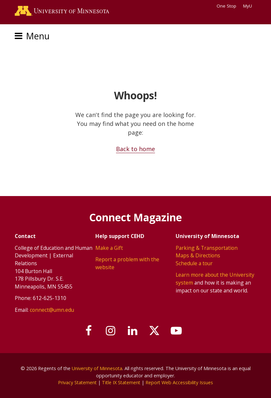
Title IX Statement (121, 382)
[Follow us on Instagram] (110, 330)
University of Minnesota (97, 368)
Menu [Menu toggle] (37, 36)
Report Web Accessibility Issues (180, 382)
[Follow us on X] (155, 330)
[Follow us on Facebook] (88, 330)
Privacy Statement (76, 382)
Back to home (135, 149)
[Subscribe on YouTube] (177, 330)
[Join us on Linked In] (133, 330)
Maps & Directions (198, 255)
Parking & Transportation (207, 247)
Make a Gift (109, 247)
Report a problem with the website (127, 263)
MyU (249, 6)
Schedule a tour (194, 263)
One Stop (226, 6)
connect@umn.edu (52, 309)
